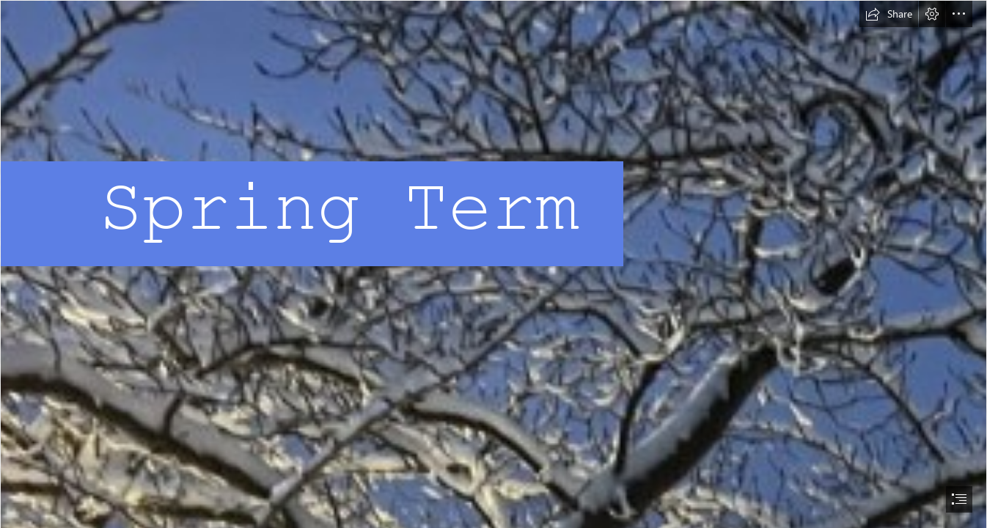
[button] (888, 14)
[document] (493, 264)
